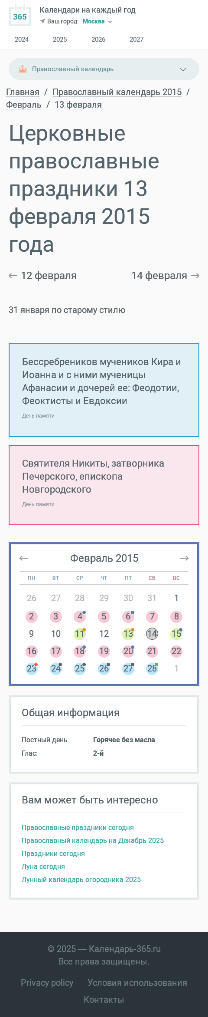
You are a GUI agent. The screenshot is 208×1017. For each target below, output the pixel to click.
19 (104, 651)
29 (104, 598)
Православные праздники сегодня (78, 827)
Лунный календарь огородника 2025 (81, 879)
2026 (98, 39)
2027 (136, 39)
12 (104, 634)
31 (152, 598)
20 (128, 651)
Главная (22, 92)
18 (79, 651)
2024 (22, 39)
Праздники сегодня (53, 853)
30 (128, 598)
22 (176, 651)
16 (31, 651)
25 (79, 668)
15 (176, 634)
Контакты (104, 999)
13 (128, 634)
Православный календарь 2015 (117, 92)
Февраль (24, 104)
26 (31, 598)
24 (56, 668)
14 (152, 634)
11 (79, 634)
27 (56, 598)
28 (79, 598)
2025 (60, 39)
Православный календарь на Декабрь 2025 (93, 840)
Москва (94, 22)
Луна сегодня (43, 866)
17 (56, 651)
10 (56, 634)
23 (31, 668)
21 (152, 651)
